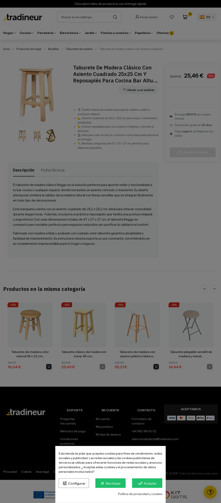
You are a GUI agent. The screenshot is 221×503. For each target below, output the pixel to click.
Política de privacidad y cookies (140, 494)
